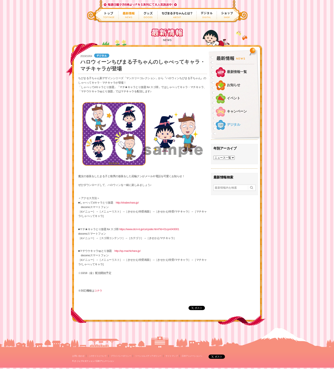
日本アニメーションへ (192, 356)
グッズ (148, 15)
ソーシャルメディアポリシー (148, 356)
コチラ (98, 290)
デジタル (207, 15)
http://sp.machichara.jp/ (127, 250)
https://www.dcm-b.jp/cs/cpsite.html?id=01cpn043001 (149, 229)
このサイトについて (97, 356)
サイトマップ (172, 356)
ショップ (226, 15)
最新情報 (129, 15)
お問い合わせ (78, 356)
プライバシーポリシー (121, 356)
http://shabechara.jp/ (127, 202)
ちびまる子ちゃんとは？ (177, 15)
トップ (109, 15)
